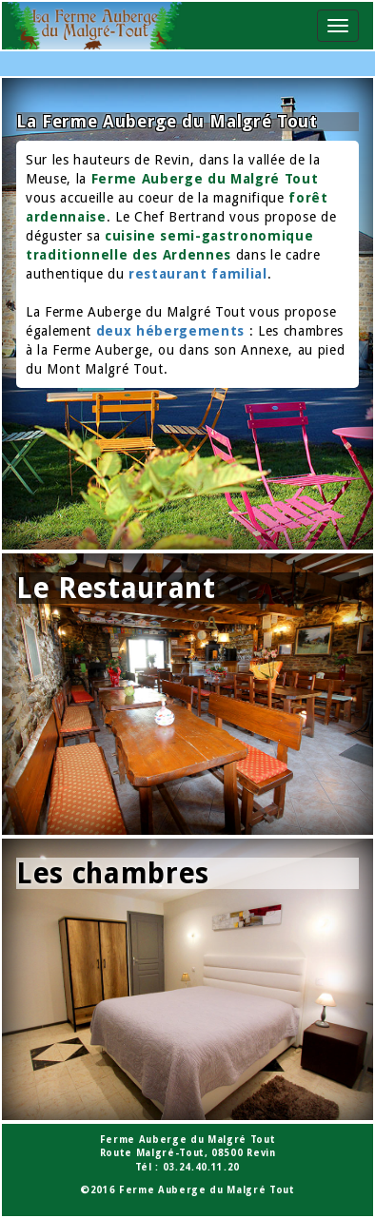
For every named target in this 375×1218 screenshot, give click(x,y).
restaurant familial (197, 273)
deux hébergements (170, 330)
